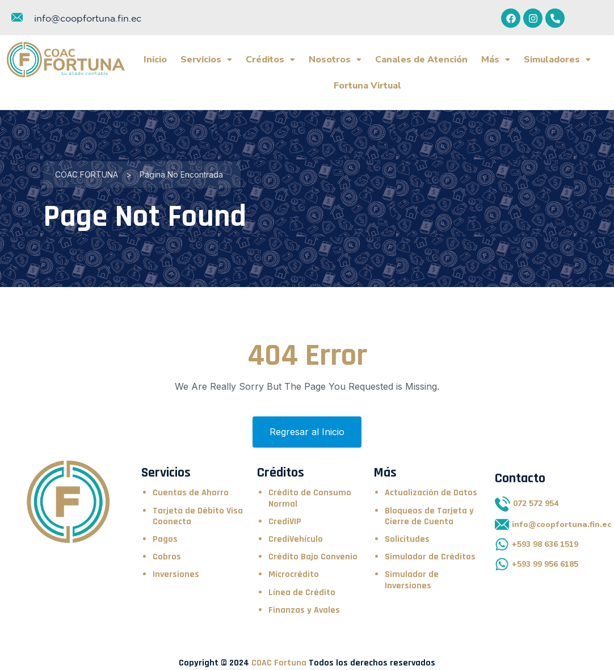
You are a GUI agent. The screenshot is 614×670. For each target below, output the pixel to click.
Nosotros (335, 59)
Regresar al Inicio (307, 423)
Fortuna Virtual (367, 81)
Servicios (206, 59)
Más (495, 59)
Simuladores (557, 59)
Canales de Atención (421, 59)
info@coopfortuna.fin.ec (87, 18)
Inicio (155, 59)
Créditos (270, 59)
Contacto (520, 469)
